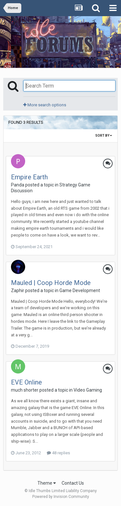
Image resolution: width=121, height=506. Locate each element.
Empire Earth (29, 177)
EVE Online (26, 382)
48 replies (58, 452)
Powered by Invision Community (60, 496)
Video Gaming (88, 390)
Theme (46, 483)
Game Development (79, 290)
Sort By (103, 135)
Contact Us (73, 483)
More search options (44, 104)
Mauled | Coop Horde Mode (51, 283)
